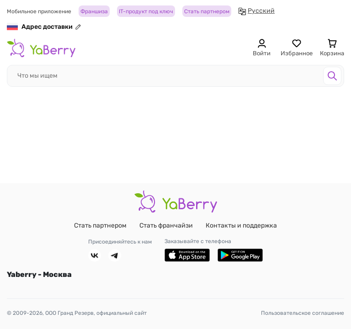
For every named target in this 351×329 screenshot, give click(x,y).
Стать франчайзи (166, 225)
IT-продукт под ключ (146, 11)
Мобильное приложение (39, 11)
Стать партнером (206, 11)
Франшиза (94, 11)
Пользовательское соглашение (302, 313)
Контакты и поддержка (241, 225)
